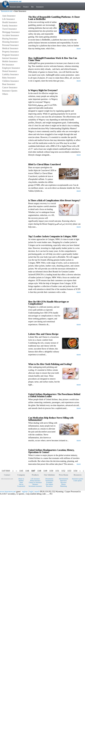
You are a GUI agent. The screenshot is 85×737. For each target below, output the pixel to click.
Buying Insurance (10, 38)
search (37, 491)
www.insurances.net (8, 491)
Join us (21, 484)
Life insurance (35, 479)
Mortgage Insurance (11, 32)
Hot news (64, 482)
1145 (21, 471)
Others (5, 94)
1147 (33, 471)
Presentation (49, 479)
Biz (32, 7)
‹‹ (16, 471)
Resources (49, 486)
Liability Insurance (10, 74)
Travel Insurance (9, 29)
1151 (57, 471)
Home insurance (35, 480)
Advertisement (63, 479)
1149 (45, 471)
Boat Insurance (8, 84)
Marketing (63, 486)
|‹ (13, 471)
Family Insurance (9, 25)
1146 (27, 471)
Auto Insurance (9, 16)
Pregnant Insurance (10, 55)
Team (21, 482)
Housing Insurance (10, 42)
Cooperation (21, 486)
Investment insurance (35, 486)
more (79, 48)
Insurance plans (15, 7)
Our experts (49, 484)
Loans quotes (77, 480)
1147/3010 (5, 471)
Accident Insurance (10, 35)
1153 (69, 471)
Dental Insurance (9, 71)
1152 (63, 471)
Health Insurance (9, 22)
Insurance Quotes (9, 90)
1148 (39, 471)
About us (21, 479)
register (25, 491)
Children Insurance (10, 81)
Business (35, 484)
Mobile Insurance (10, 61)
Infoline (21, 480)
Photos (63, 484)
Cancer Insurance (9, 87)
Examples (49, 482)
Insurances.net (6, 11)
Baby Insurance (9, 77)
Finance (26, 7)
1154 (75, 471)
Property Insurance (10, 51)
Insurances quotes (77, 479)
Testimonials (49, 480)
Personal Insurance (10, 45)
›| (83, 471)
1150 (51, 471)
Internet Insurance (10, 58)
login (31, 491)
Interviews (63, 480)
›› (80, 471)
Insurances (40, 7)
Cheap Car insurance (35, 482)
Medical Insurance (10, 48)
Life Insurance (8, 19)
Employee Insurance (11, 68)
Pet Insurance (8, 64)
